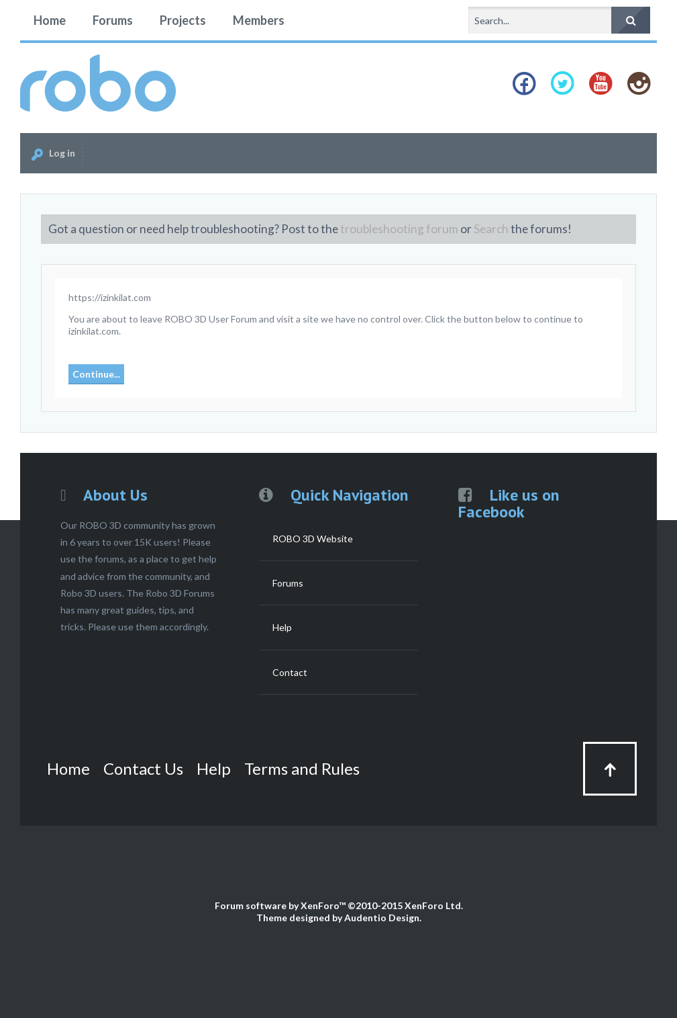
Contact (289, 672)
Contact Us (143, 768)
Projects (183, 20)
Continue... (96, 374)
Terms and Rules (302, 768)
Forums (113, 20)
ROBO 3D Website (312, 538)
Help (282, 627)
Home (50, 20)
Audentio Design (381, 917)
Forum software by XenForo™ (339, 905)
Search (491, 229)
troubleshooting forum (399, 229)
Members (258, 20)
